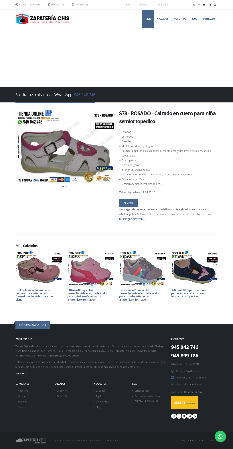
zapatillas (137, 367)
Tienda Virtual (103, 401)
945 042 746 (56, 4)
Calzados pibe (23, 362)
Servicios (23, 406)
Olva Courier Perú (193, 391)
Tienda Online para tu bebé (90, 367)
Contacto (209, 18)
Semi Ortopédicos (53, 367)
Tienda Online (196, 440)
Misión (21, 395)
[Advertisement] (116, 55)
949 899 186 (80, 4)
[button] (63, 186)
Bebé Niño (62, 390)
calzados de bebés (45, 346)
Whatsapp (162, 4)
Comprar (129, 203)
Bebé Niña (62, 395)
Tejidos (100, 395)
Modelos (144, 4)
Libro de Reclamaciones (189, 384)
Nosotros (180, 18)
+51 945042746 (191, 364)
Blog (128, 4)
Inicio (148, 18)
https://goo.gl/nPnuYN (132, 219)
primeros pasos (155, 362)
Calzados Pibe (142, 390)
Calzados (162, 18)
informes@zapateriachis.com (192, 377)
